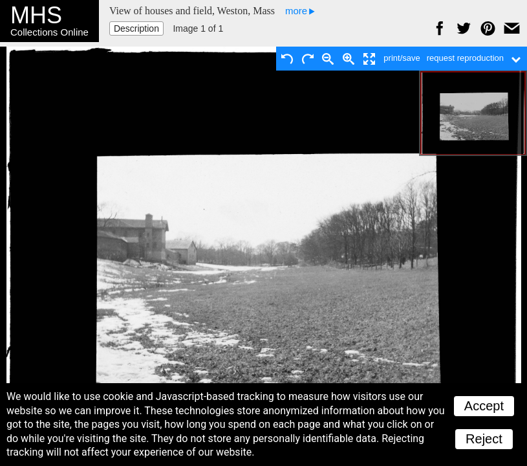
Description (136, 28)
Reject (484, 439)
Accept (484, 406)
